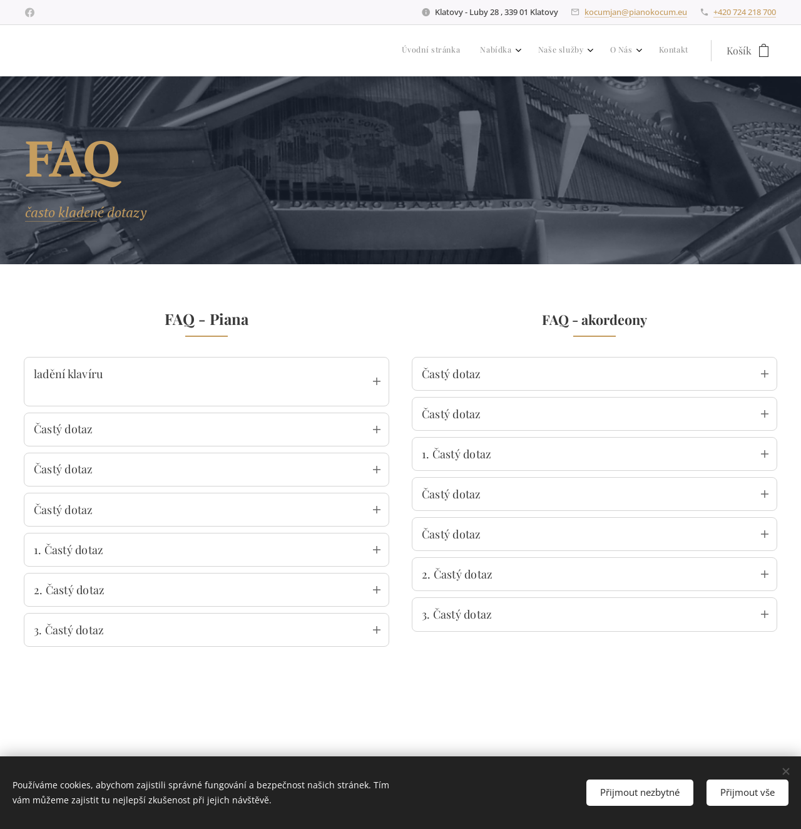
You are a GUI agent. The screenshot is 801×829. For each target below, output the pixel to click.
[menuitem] (592, 50)
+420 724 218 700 (744, 12)
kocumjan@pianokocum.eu (635, 12)
